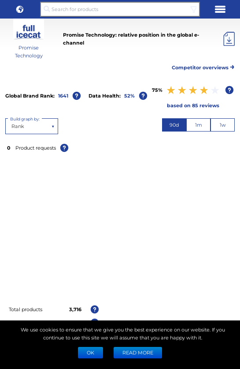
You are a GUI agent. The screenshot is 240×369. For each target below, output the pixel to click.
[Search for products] (120, 9)
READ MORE (137, 352)
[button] (20, 9)
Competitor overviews (203, 66)
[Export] (229, 39)
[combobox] (12, 126)
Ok (90, 352)
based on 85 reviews (193, 105)
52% (129, 95)
